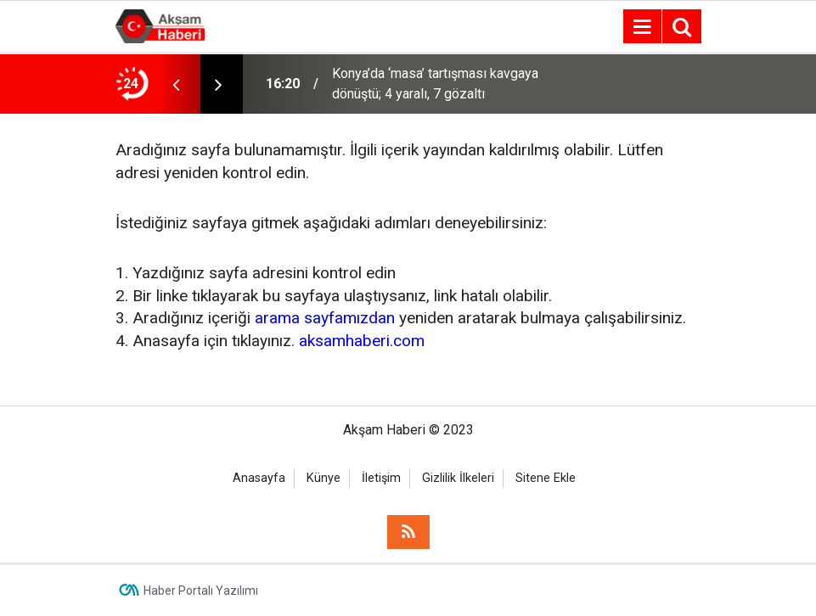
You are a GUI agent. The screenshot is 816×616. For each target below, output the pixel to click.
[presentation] (176, 84)
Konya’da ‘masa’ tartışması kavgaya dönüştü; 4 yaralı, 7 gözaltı (435, 83)
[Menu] (642, 27)
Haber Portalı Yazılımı (201, 590)
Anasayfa (259, 478)
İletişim (381, 478)
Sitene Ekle (545, 478)
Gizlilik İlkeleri (458, 478)
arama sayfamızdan (325, 318)
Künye (323, 478)
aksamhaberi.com (362, 340)
